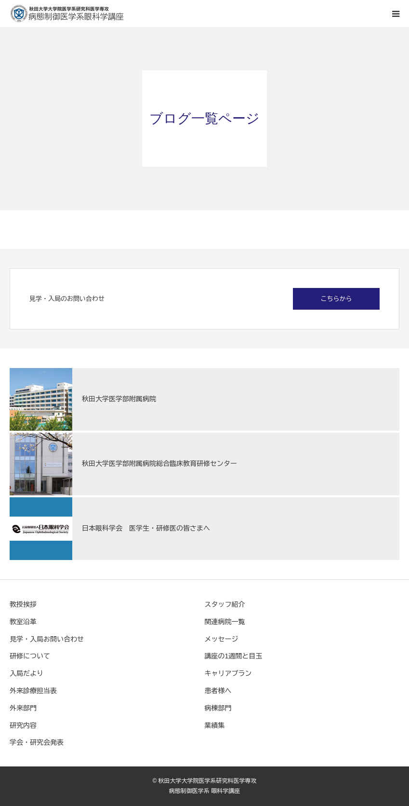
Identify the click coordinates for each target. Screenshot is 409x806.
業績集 (215, 725)
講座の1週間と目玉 (234, 656)
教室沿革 (23, 622)
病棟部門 (218, 708)
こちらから (336, 298)
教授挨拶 (23, 604)
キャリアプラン (228, 673)
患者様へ (218, 691)
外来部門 (23, 708)
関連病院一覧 (225, 622)
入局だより (26, 673)
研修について (30, 656)
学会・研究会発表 (37, 742)
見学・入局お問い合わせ (47, 639)
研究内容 (23, 725)
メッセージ (221, 639)
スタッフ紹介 (225, 604)
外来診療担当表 (33, 691)
